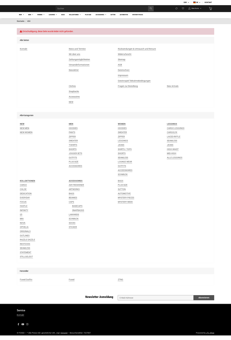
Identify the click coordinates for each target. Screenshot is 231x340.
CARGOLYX (172, 137)
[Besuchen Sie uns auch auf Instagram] (27, 328)
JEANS (121, 149)
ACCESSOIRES (75, 170)
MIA (22, 223)
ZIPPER (72, 141)
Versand (63, 337)
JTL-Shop (210, 337)
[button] (191, 10)
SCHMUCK (123, 179)
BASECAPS (77, 211)
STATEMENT (25, 257)
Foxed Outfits (26, 284)
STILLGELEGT (26, 261)
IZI (21, 219)
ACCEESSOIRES (125, 175)
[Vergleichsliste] (170, 10)
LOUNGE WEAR (125, 166)
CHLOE (23, 194)
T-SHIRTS (73, 149)
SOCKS (72, 227)
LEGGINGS (123, 145)
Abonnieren (203, 302)
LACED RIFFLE (173, 141)
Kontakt (208, 2)
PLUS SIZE (73, 166)
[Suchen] (103, 11)
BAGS (71, 198)
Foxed (71, 284)
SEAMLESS (123, 162)
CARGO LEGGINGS (175, 133)
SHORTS (72, 154)
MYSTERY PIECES (126, 202)
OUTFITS (73, 162)
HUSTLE (23, 211)
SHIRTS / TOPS (125, 154)
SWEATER (73, 145)
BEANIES (73, 202)
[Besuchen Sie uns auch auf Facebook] (18, 328)
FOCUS (23, 206)
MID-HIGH (171, 158)
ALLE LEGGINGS (174, 162)
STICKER (73, 232)
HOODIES (73, 133)
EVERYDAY (25, 202)
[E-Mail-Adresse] (156, 302)
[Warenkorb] (210, 10)
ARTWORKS (74, 194)
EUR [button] (185, 2)
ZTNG (120, 284)
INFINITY (24, 215)
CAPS (71, 206)
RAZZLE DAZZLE (27, 244)
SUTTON (122, 194)
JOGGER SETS (75, 158)
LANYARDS (74, 219)
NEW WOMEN (26, 137)
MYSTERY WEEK (125, 206)
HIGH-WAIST (173, 154)
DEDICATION (26, 198)
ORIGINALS (25, 236)
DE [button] (195, 2)
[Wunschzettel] (177, 10)
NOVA (22, 227)
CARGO (23, 189)
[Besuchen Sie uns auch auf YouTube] (22, 328)
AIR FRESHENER (76, 189)
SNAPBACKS (78, 215)
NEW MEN (24, 133)
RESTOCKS (25, 248)
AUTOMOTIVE (124, 198)
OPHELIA (24, 232)
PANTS (72, 137)
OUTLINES (24, 240)
